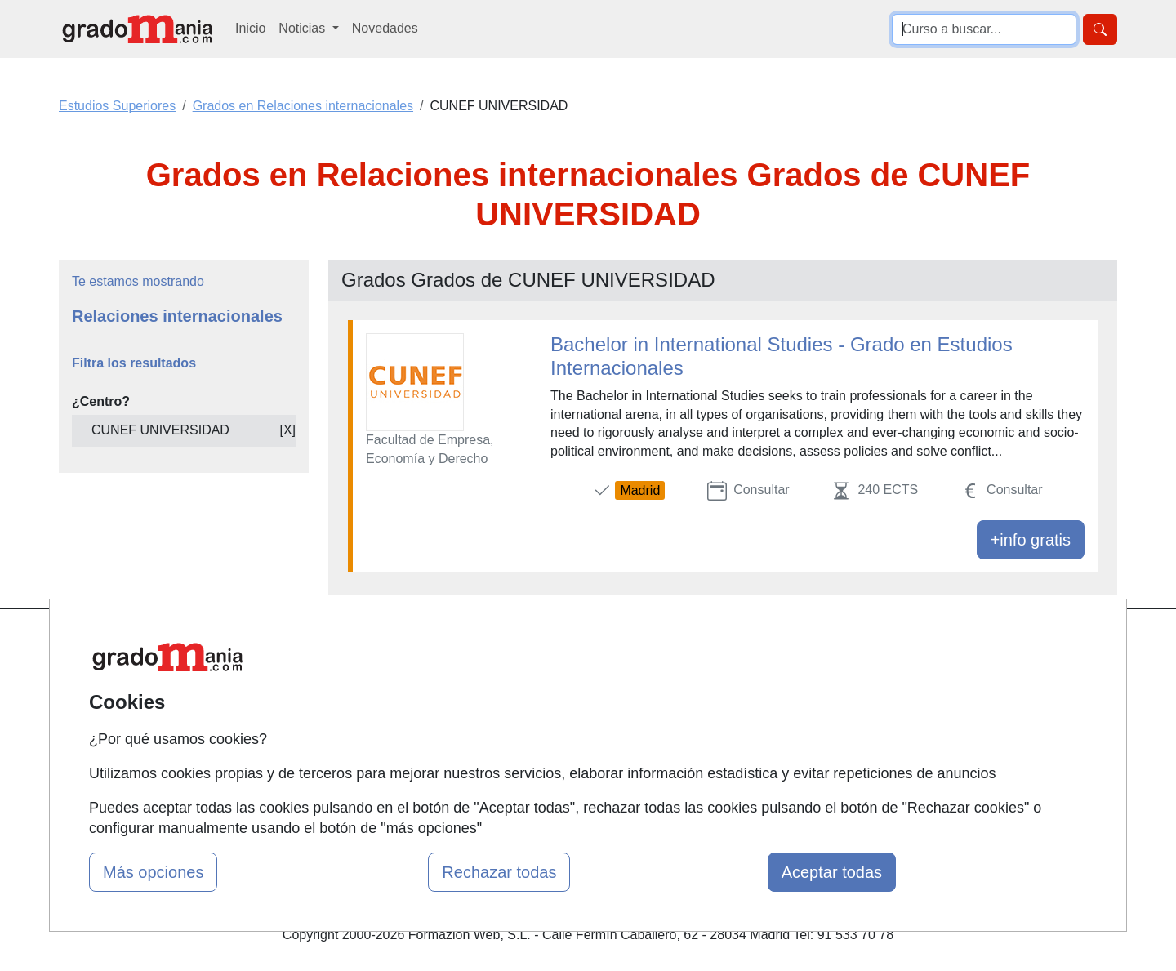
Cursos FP (552, 675)
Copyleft (725, 738)
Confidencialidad (749, 675)
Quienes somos (386, 675)
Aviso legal (732, 707)
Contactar (729, 643)
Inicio (250, 28)
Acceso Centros (387, 770)
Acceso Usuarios (390, 738)
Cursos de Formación (583, 738)
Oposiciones (557, 770)
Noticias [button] (303, 28)
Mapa (357, 643)
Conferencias (559, 707)
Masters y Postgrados (584, 643)
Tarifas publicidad (392, 707)
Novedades (385, 28)
